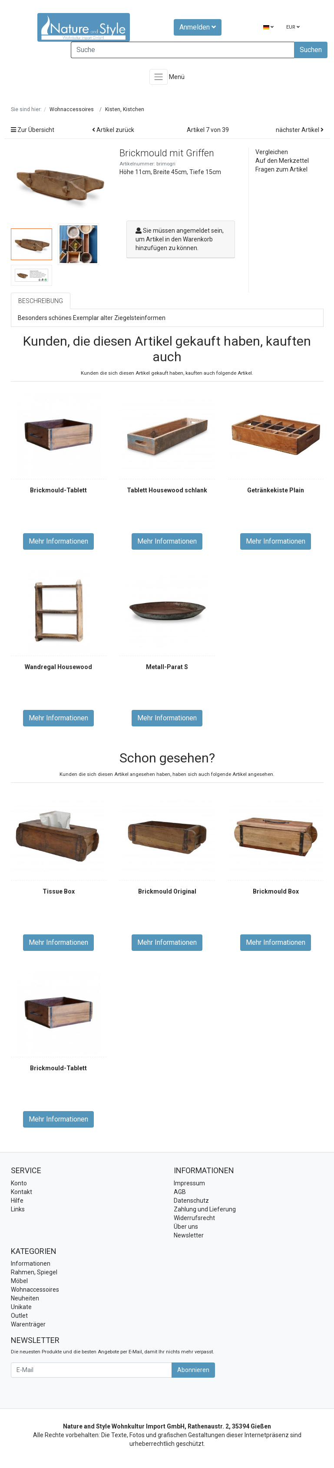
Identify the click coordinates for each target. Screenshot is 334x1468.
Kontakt (21, 1191)
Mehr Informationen (58, 541)
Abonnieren (193, 1369)
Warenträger (28, 1324)
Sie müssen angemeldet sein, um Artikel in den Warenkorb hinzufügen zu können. (180, 239)
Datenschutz (191, 1200)
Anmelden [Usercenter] (197, 27)
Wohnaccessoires (35, 1289)
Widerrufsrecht (194, 1217)
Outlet (19, 1315)
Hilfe (17, 1200)
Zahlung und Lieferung (205, 1209)
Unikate (21, 1306)
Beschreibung (40, 300)
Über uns (186, 1226)
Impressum (189, 1183)
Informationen (30, 1263)
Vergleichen (271, 151)
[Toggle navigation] (158, 77)
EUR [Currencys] (293, 27)
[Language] (268, 27)
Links (18, 1209)
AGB (180, 1191)
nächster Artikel (300, 129)
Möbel (19, 1280)
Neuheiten (25, 1298)
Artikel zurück (113, 129)
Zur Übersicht (32, 129)
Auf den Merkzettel (282, 160)
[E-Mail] (91, 1370)
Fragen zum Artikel (281, 169)
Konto (19, 1183)
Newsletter (189, 1235)
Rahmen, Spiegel (34, 1272)
